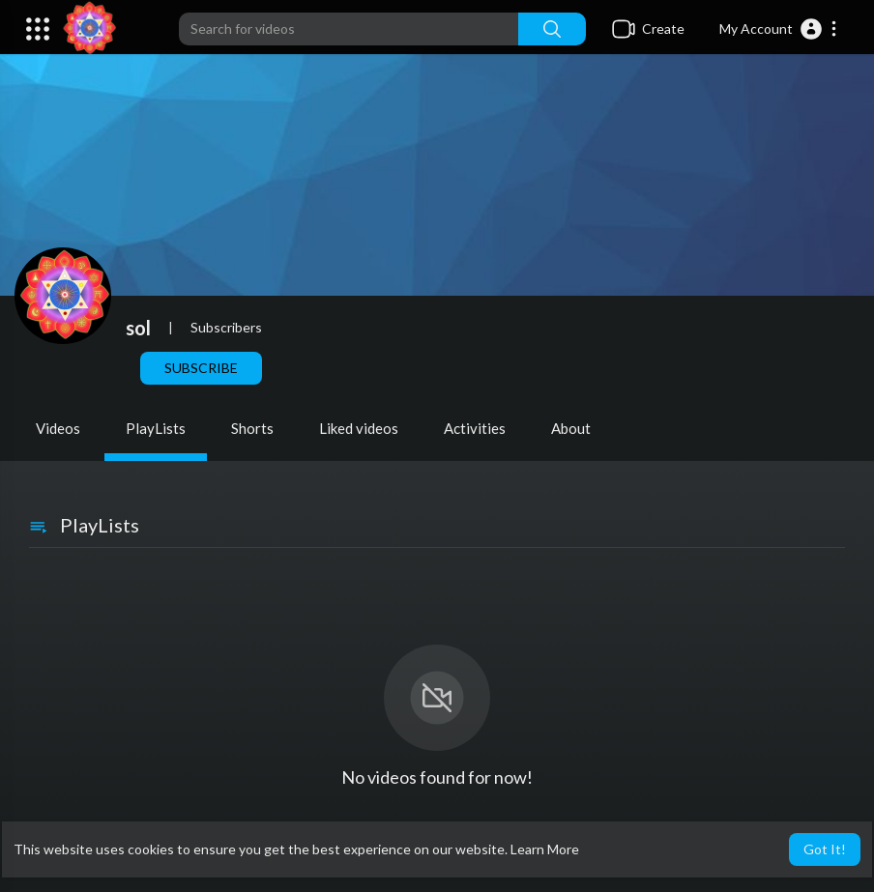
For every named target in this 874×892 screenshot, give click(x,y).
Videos (58, 428)
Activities (475, 428)
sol (138, 327)
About (571, 428)
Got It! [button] (824, 849)
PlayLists (156, 428)
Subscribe (201, 368)
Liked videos (358, 428)
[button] (779, 29)
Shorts (252, 428)
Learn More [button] (544, 849)
